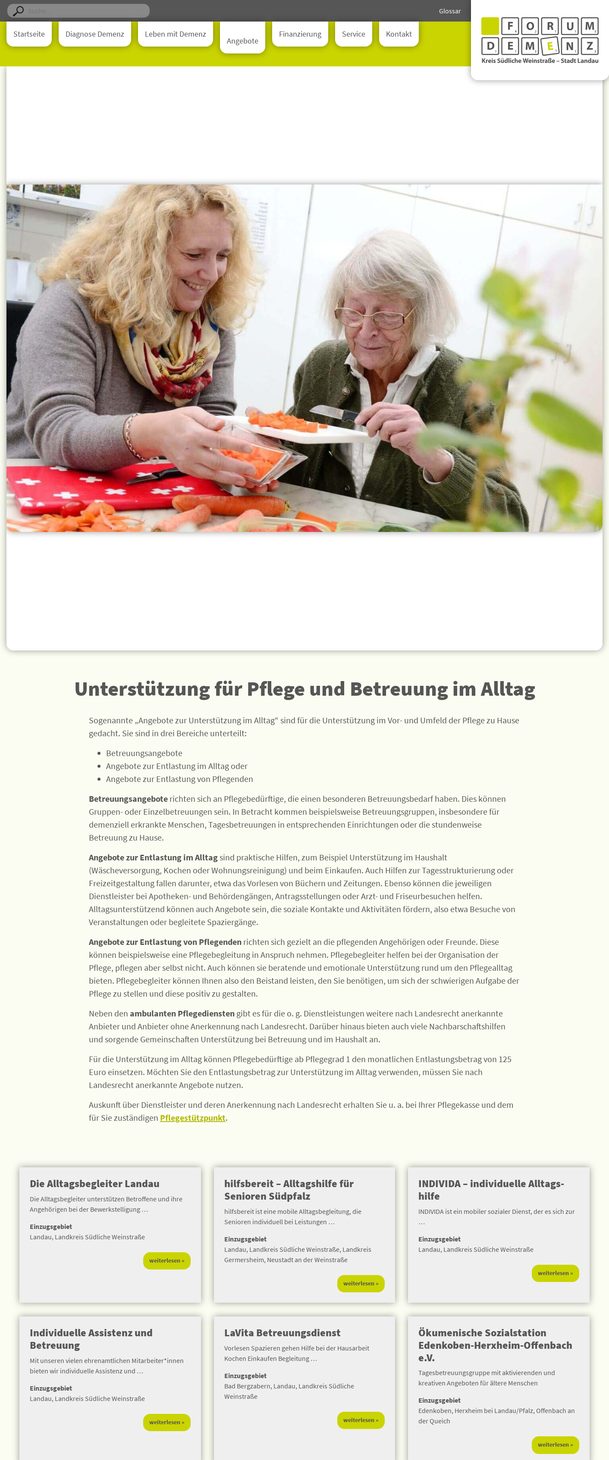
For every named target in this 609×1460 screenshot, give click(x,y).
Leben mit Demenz (175, 34)
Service (353, 34)
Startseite (29, 34)
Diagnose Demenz (95, 34)
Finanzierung (300, 34)
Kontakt (399, 34)
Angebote (242, 41)
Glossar (450, 10)
